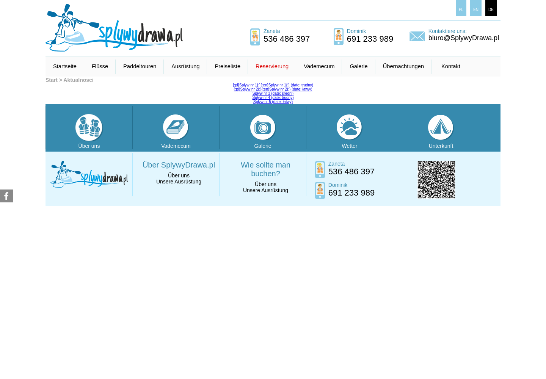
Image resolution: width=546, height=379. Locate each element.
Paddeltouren (139, 66)
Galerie (358, 66)
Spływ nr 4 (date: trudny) (273, 98)
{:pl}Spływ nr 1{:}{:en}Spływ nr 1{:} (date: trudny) (273, 85)
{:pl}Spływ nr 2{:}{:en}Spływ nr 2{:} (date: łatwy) (273, 89)
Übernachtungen (403, 66)
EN (476, 10)
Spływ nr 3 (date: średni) (273, 93)
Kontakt (450, 66)
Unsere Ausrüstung (178, 182)
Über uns (179, 175)
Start (52, 80)
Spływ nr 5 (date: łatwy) (273, 102)
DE (491, 10)
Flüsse (100, 66)
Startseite (65, 66)
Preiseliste (227, 66)
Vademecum (319, 66)
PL (461, 10)
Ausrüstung (185, 66)
